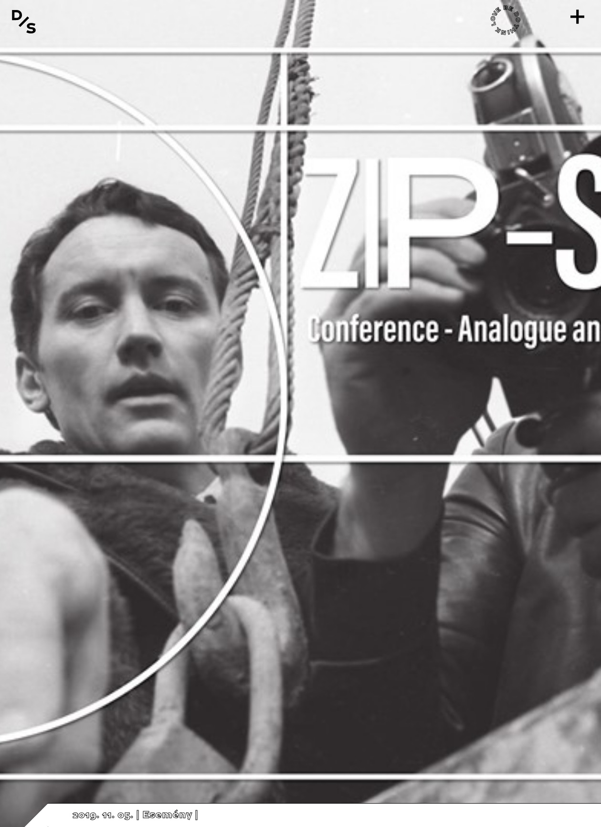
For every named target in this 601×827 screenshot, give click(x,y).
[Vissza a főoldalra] (24, 21)
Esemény (167, 815)
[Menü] (577, 17)
